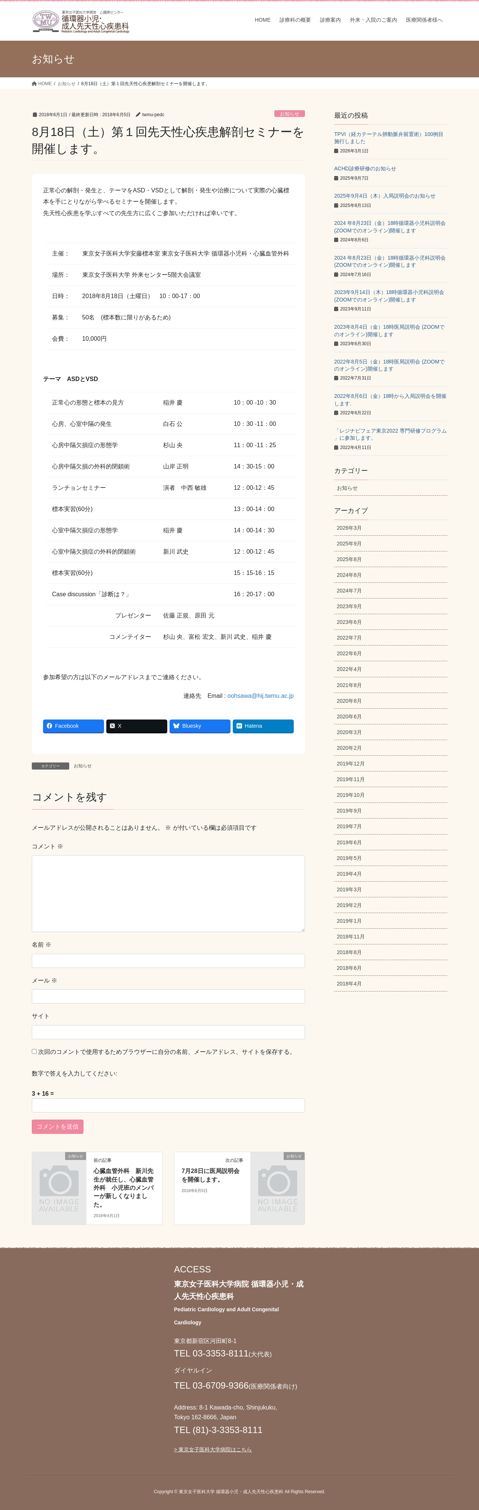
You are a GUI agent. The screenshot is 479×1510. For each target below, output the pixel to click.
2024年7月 (349, 591)
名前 (41, 944)
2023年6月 (349, 622)
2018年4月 (349, 984)
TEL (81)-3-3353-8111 (218, 1430)
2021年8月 (349, 685)
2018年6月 (349, 968)
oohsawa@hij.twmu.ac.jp (261, 696)
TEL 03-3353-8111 (211, 1353)
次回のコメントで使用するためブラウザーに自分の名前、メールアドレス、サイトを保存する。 (167, 1052)
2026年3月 (349, 528)
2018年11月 (351, 937)
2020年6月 (349, 717)
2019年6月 (349, 842)
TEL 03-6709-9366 (211, 1385)
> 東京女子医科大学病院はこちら (213, 1449)
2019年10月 (351, 795)
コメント (47, 846)
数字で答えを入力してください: (74, 1073)
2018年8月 (349, 952)
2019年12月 (351, 764)
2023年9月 (349, 606)
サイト (41, 1016)
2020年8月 (349, 701)
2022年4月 (349, 669)
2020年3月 (349, 732)
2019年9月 (349, 811)
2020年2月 (349, 748)
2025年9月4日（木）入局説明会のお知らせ (385, 196)
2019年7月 (349, 826)
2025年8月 (349, 559)
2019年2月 (349, 905)
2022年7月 (349, 638)
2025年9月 (349, 544)
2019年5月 (349, 858)
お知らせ (289, 114)
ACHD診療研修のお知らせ (365, 168)
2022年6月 (349, 653)
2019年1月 (349, 921)
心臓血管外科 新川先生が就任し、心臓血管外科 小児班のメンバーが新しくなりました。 (123, 1188)
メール (44, 980)
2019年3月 (349, 889)
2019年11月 (351, 779)
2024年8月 (349, 575)
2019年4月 (349, 874)
